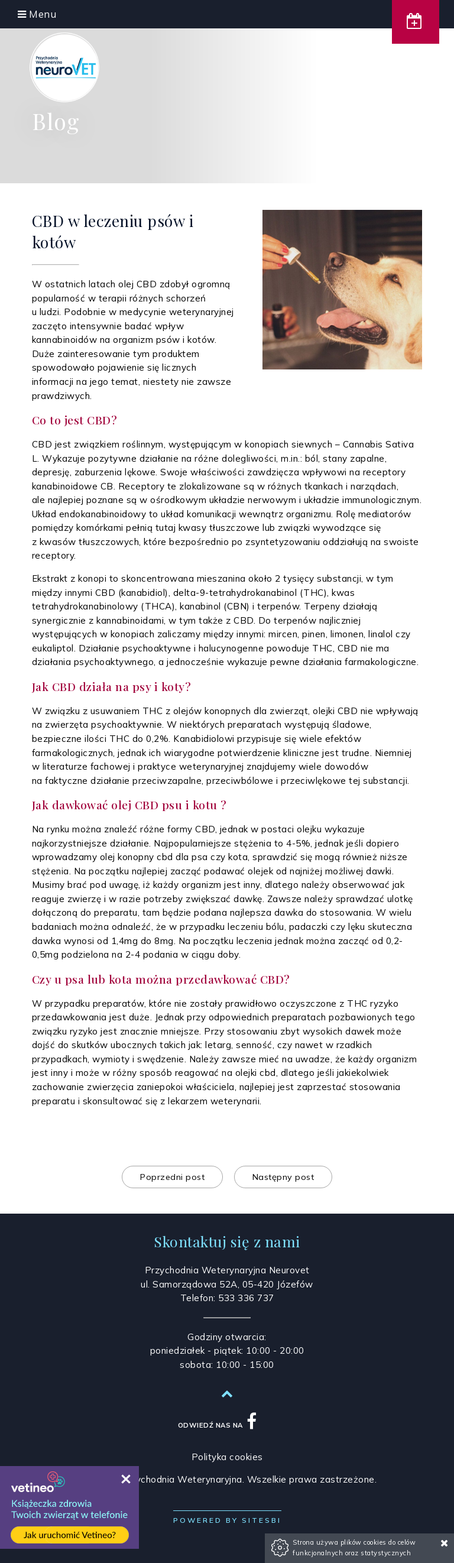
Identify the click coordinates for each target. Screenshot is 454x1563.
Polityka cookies (227, 1457)
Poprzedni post (172, 1177)
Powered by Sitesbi (227, 1520)
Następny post (283, 1177)
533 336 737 (246, 1297)
